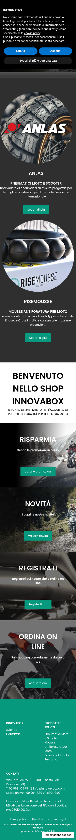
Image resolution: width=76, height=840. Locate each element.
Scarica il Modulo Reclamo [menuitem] (57, 757)
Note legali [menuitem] (60, 819)
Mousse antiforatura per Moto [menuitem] (56, 746)
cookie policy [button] (32, 33)
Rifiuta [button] (20, 50)
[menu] (18, 730)
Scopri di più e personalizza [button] (38, 60)
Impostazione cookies (58, 835)
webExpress (38, 831)
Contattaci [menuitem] (13, 734)
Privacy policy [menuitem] (18, 819)
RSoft (52, 831)
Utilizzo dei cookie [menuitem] (40, 819)
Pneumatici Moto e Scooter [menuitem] (57, 736)
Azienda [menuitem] (11, 730)
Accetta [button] (55, 50)
